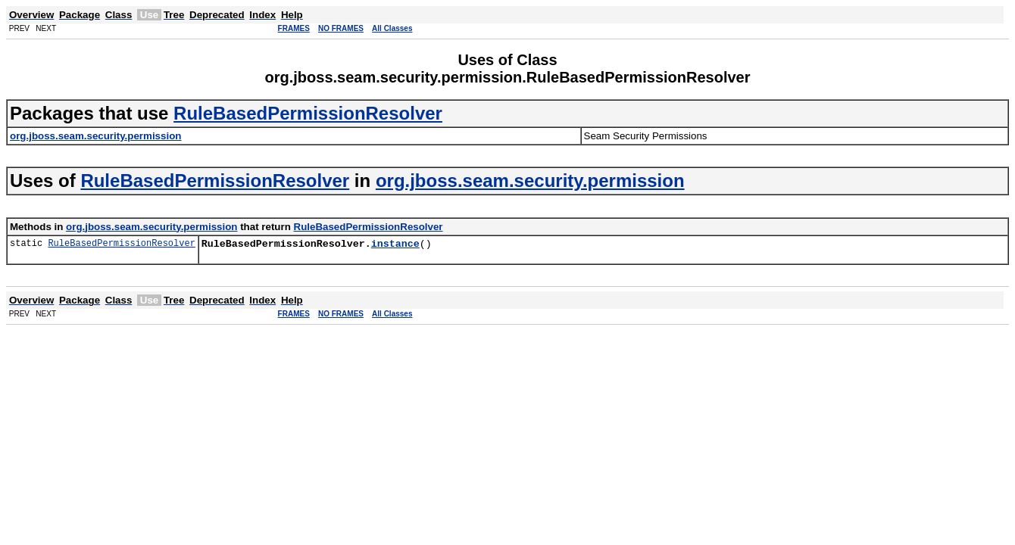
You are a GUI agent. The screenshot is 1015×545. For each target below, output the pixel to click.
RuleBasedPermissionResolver (307, 113)
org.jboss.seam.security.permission (530, 180)
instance (395, 245)
